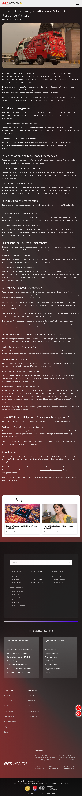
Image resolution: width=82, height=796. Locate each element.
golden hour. (25, 410)
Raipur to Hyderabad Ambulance (19, 668)
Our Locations (8, 701)
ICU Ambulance (51, 661)
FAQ (5, 727)
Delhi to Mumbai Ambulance (17, 653)
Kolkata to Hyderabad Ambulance (19, 649)
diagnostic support (30, 220)
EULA (65, 783)
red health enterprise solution (51, 470)
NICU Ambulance (51, 665)
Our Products (8, 706)
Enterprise (31, 701)
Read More (35, 531)
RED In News (8, 711)
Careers (7, 732)
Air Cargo (48, 672)
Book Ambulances (34, 716)
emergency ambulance (10, 193)
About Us (7, 695)
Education (31, 706)
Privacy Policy (56, 783)
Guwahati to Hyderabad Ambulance (20, 657)
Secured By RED (33, 711)
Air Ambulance (50, 649)
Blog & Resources (10, 721)
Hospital (31, 695)
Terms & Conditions (40, 783)
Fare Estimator (9, 716)
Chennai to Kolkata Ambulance (18, 665)
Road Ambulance (51, 653)
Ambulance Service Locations (17, 441)
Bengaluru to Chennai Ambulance (19, 672)
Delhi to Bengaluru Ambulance (18, 661)
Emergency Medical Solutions (26, 375)
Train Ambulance (51, 657)
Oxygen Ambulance (52, 668)
